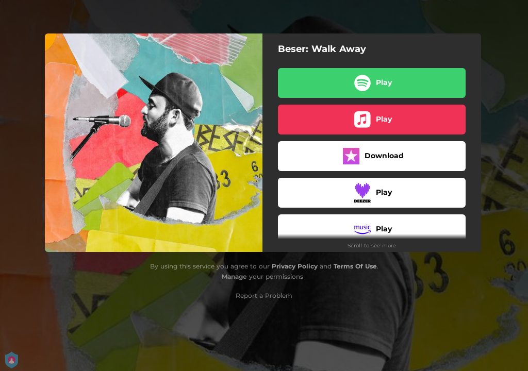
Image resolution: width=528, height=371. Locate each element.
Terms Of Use (355, 266)
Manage (234, 276)
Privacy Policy (295, 266)
